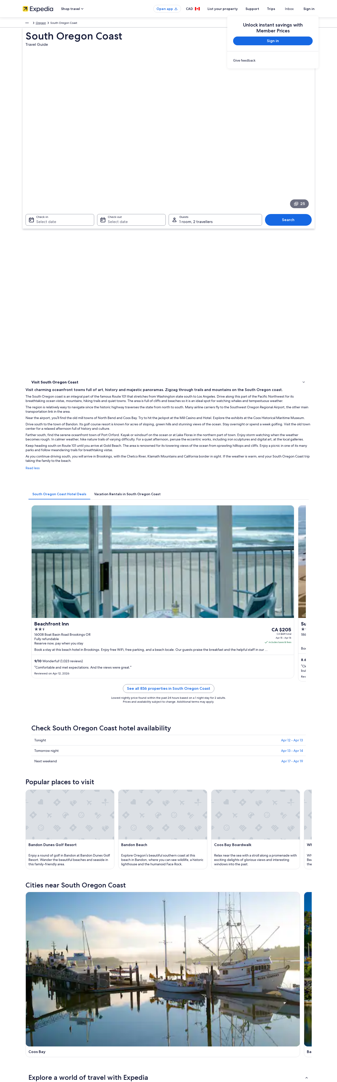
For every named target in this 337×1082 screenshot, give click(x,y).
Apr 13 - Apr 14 (292, 474)
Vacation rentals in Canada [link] (115, 993)
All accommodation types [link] (115, 1024)
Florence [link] (36, 840)
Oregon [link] (88, 24)
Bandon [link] (106, 831)
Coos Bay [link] (36, 831)
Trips (280, 9)
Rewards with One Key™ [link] (114, 1040)
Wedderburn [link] (111, 849)
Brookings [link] (180, 831)
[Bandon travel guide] (177, 689)
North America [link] (32, 24)
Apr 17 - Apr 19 (292, 484)
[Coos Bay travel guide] (123, 689)
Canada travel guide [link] (111, 977)
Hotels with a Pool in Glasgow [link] (192, 771)
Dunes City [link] (251, 849)
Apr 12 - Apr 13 (292, 463)
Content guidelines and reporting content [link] (201, 1032)
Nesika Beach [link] (40, 858)
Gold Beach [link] (252, 831)
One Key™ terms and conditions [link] (194, 1001)
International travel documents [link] (269, 1016)
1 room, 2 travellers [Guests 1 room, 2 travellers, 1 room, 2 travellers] (196, 160)
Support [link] (254, 977)
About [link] (27, 977)
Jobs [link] (26, 985)
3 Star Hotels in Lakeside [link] (55, 762)
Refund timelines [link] (260, 1001)
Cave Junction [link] (254, 840)
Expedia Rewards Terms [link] (189, 1016)
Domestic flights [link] (108, 1009)
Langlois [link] (178, 849)
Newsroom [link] (30, 1032)
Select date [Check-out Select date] (116, 160)
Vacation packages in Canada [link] (117, 1001)
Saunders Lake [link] (183, 858)
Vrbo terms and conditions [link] (191, 1009)
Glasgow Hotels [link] (49, 780)
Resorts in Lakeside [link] (184, 799)
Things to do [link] (40, 219)
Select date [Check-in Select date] (43, 160)
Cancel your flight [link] (260, 993)
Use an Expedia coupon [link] (264, 1009)
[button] (169, 729)
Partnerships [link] (31, 1001)
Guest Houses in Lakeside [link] (56, 789)
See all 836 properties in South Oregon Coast (204, 417)
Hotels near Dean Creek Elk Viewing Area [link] (68, 771)
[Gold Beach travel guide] (286, 689)
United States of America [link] (62, 24)
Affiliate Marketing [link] (35, 1024)
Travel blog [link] (105, 1032)
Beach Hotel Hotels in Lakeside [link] (193, 789)
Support (261, 9)
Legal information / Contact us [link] (193, 1024)
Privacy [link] (178, 977)
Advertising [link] (30, 1016)
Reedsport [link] (109, 840)
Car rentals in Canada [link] (112, 1016)
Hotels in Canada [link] (109, 985)
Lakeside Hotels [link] (49, 799)
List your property (231, 9)
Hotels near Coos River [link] (187, 762)
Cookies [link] (178, 985)
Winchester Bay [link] (184, 840)
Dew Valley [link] (109, 858)
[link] (273, 60)
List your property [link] (34, 993)
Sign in (309, 9)
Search (290, 159)
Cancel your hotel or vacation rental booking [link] (278, 985)
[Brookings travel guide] (231, 689)
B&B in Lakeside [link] (182, 780)
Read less (104, 272)
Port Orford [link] (38, 849)
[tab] (131, 293)
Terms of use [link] (181, 993)
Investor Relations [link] (34, 1009)
